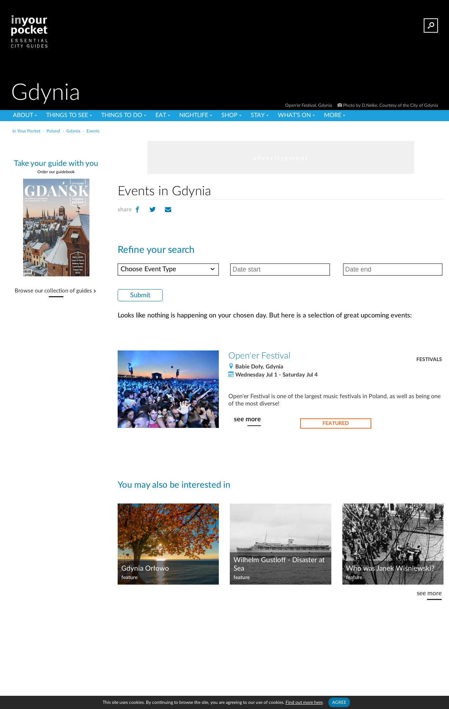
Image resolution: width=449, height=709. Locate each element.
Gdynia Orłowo (145, 568)
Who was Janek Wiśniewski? (390, 568)
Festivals (429, 359)
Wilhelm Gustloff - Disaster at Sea (279, 564)
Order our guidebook (56, 172)
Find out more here (304, 702)
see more (247, 419)
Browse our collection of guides (53, 291)
